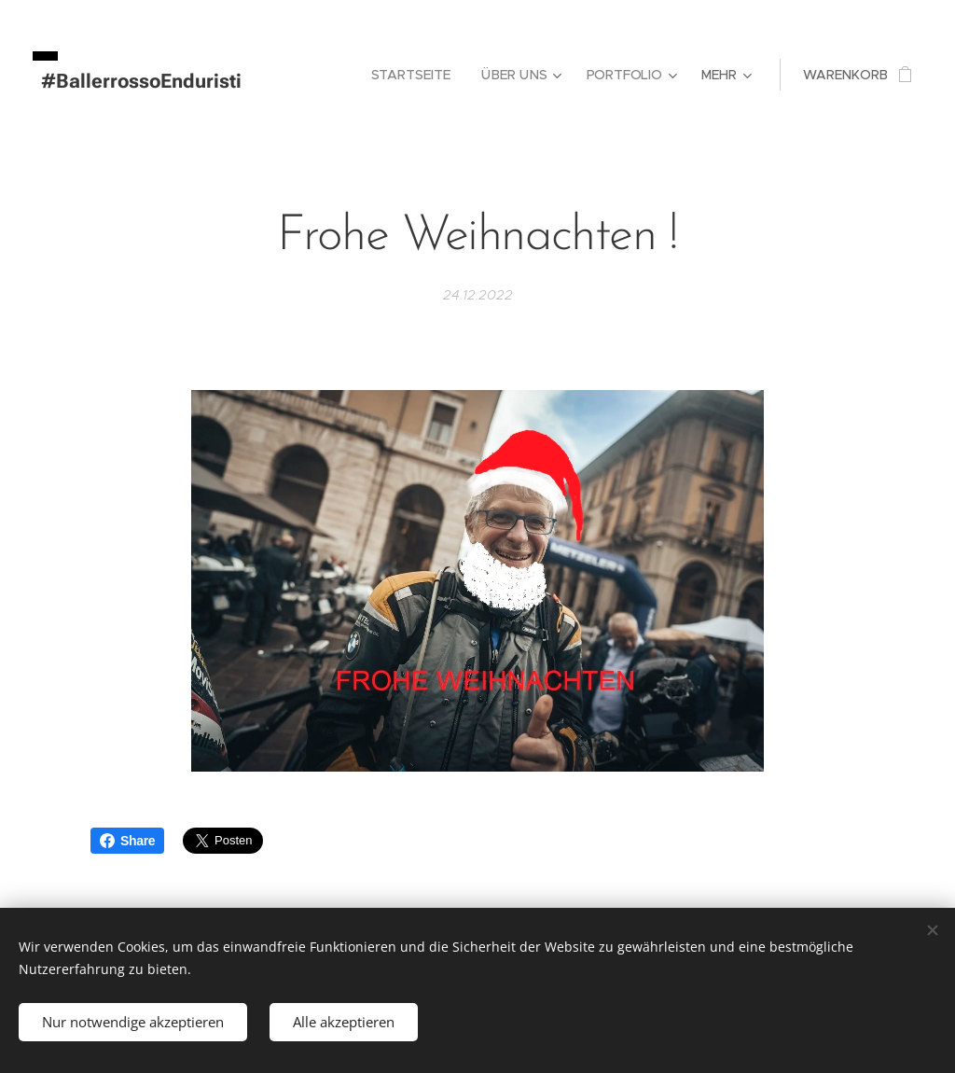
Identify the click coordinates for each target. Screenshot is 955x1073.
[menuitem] (416, 74)
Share (127, 840)
